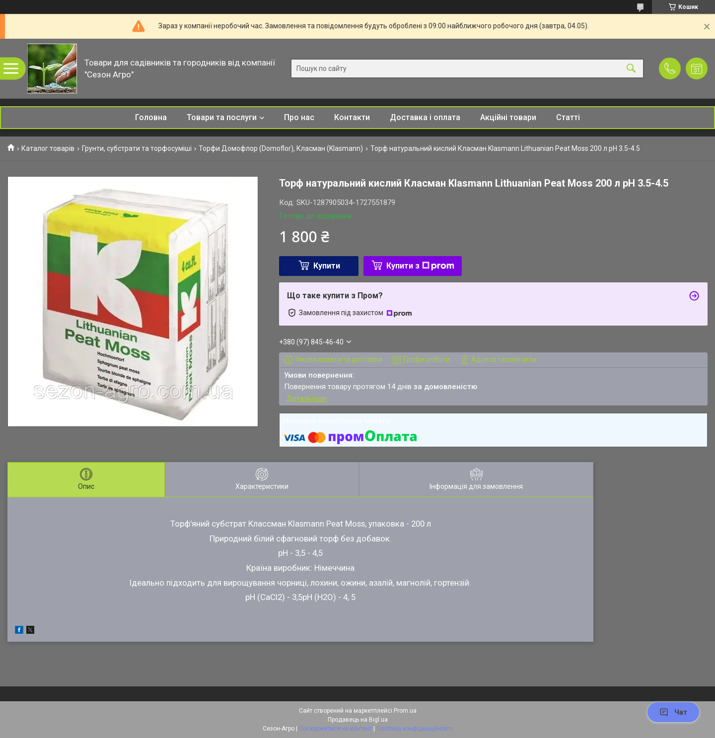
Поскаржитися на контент (335, 728)
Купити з (420, 265)
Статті (568, 117)
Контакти (352, 117)
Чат (673, 712)
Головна (151, 117)
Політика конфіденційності (414, 728)
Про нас (299, 117)
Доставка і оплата (425, 117)
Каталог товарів (47, 148)
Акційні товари (508, 117)
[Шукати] (631, 69)
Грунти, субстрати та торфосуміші (137, 148)
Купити (326, 265)
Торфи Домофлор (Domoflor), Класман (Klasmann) (281, 148)
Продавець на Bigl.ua (358, 719)
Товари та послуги (222, 117)
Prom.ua (405, 710)
